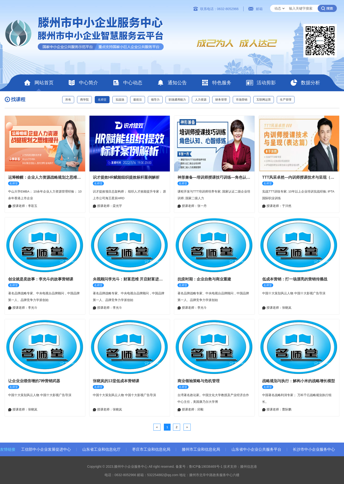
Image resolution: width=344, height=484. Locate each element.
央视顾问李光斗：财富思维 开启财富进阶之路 (129, 279)
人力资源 (200, 99)
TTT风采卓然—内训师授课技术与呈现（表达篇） (299, 177)
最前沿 (137, 99)
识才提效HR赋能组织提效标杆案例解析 (126, 177)
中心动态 (127, 82)
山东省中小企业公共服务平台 (256, 449)
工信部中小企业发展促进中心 (46, 449)
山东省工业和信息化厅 (101, 449)
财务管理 (221, 99)
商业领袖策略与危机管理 (199, 381)
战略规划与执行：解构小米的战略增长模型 (298, 381)
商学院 (84, 99)
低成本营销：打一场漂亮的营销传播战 (294, 279)
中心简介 (83, 82)
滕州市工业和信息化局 (201, 449)
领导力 (155, 99)
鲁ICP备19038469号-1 (205, 466)
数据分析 (305, 82)
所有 (68, 99)
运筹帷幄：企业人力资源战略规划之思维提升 (45, 177)
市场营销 (241, 99)
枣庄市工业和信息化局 (151, 449)
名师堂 (102, 99)
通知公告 (172, 82)
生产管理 (285, 99)
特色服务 (216, 82)
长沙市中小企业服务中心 (314, 449)
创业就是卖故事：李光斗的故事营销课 (40, 279)
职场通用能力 (177, 99)
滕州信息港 (248, 466)
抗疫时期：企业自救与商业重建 (204, 279)
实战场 (120, 99)
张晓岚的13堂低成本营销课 (116, 381)
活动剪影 (261, 82)
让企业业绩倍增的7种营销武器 (34, 381)
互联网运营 (263, 99)
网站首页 (39, 82)
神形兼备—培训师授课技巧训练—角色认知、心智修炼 (214, 177)
